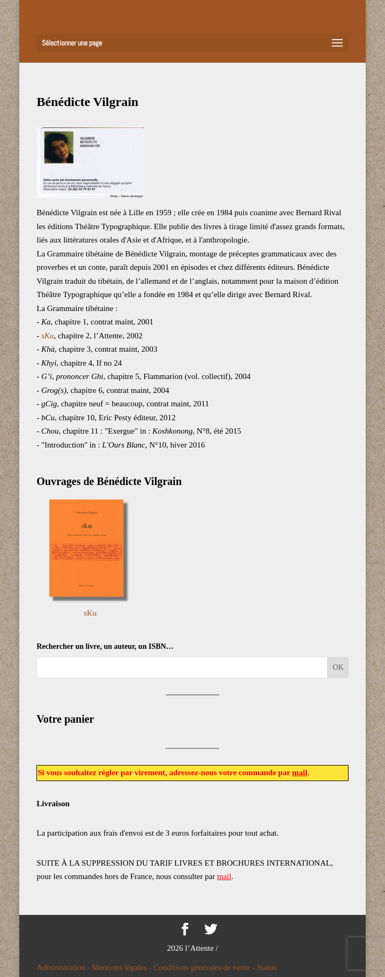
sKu (90, 613)
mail (299, 772)
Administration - (64, 967)
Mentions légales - (123, 967)
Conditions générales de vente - (205, 967)
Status (267, 967)
